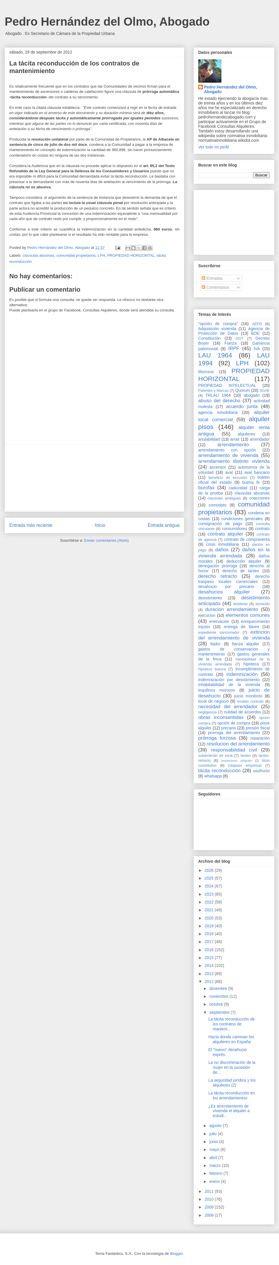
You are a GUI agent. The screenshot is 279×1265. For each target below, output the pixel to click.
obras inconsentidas (221, 717)
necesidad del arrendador (227, 706)
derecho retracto (217, 576)
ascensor (218, 467)
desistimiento (210, 598)
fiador (215, 644)
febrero (216, 1173)
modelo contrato (250, 701)
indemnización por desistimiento (229, 679)
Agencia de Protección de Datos (234, 331)
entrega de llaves (241, 626)
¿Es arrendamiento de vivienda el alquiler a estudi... (229, 1111)
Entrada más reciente (30, 525)
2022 (210, 902)
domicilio (262, 604)
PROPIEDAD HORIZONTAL (131, 255)
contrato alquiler (225, 534)
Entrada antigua (164, 525)
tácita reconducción (219, 770)
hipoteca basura (212, 669)
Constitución (209, 338)
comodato (217, 505)
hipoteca (251, 664)
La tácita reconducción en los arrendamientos (231, 1095)
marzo (215, 1165)
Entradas (212, 278)
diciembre (218, 988)
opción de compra (233, 723)
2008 (210, 1215)
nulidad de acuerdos (242, 712)
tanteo (245, 756)
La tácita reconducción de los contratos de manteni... (231, 1024)
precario (228, 728)
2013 (210, 973)
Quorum (242, 390)
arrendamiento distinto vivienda (234, 461)
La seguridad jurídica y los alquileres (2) (232, 1082)
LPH (101, 255)
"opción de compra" (218, 323)
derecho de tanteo (240, 570)
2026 (210, 870)
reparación (260, 738)
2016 (210, 949)
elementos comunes (248, 615)
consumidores (234, 528)
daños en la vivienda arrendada (234, 552)
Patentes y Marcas (213, 391)
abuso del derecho (219, 400)
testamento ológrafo (236, 760)
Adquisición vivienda (217, 328)
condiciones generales (241, 518)
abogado (252, 395)
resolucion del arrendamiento (238, 744)
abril (213, 1157)
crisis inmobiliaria (222, 544)
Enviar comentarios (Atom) (106, 540)
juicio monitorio (248, 696)
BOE (255, 333)
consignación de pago (220, 523)
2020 (210, 918)
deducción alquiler (243, 561)
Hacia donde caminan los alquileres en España (231, 1039)
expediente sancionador (218, 632)
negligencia (207, 712)
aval (229, 472)
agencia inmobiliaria (218, 412)
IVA (257, 348)
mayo (214, 1149)
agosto (216, 1125)
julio (213, 1133)
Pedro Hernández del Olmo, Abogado (107, 21)
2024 (210, 886)
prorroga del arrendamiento (234, 732)
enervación (219, 621)
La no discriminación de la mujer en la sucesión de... (231, 1067)
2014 (210, 965)
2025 (210, 878)
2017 (210, 941)
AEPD (257, 324)
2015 (210, 957)
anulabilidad (209, 439)
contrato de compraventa (247, 539)
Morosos (206, 371)
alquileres (246, 434)
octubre (216, 1004)
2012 (210, 981)
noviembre (219, 996)
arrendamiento (233, 444)
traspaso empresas (245, 765)
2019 (210, 926)
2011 (210, 1191)
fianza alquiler (245, 644)
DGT (240, 338)
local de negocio (213, 701)
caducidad (238, 488)
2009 (210, 1207)
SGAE (265, 391)
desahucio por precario (226, 586)
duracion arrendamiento (231, 609)
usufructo (261, 770)
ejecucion (206, 615)
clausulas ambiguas (224, 498)
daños (221, 549)
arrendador (260, 439)
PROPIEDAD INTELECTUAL (227, 385)
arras (234, 439)
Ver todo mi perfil (213, 147)
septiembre (219, 1012)
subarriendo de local (215, 756)
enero (215, 1181)
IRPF (233, 348)
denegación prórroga (217, 566)
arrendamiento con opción (227, 450)
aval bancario (257, 472)
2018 (210, 933)
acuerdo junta (242, 406)
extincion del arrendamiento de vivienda (234, 635)
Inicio (100, 525)
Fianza (230, 343)
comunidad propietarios (76, 255)
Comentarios (215, 287)
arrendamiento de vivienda (228, 455)
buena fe (251, 482)
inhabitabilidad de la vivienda (229, 684)
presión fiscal (258, 728)
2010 (210, 1199)
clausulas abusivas (38, 255)
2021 (210, 910)
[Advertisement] (94, 478)
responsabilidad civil (234, 750)
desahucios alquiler (224, 592)
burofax (206, 487)
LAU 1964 (215, 355)
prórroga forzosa (217, 738)
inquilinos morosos (216, 690)
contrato (262, 528)
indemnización (241, 674)
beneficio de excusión (227, 478)
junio (214, 1141)
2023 (210, 894)
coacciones (259, 498)
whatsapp (213, 776)
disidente (240, 604)
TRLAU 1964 (218, 395)
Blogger (176, 1253)
